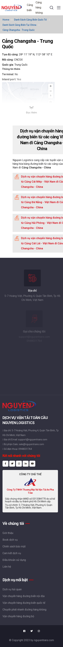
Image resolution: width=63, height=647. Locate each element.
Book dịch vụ (10, 539)
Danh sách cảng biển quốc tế (30, 19)
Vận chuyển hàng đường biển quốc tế (24, 602)
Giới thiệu (8, 533)
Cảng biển (30, 7)
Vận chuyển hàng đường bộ (18, 616)
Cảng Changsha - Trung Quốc (19, 30)
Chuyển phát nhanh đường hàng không (24, 609)
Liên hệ (7, 566)
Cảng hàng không (39, 7)
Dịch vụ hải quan (12, 589)
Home (6, 19)
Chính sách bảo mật (14, 546)
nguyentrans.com (44, 640)
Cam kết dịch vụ (12, 553)
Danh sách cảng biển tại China (19, 25)
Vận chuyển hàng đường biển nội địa (24, 596)
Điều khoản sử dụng (14, 560)
